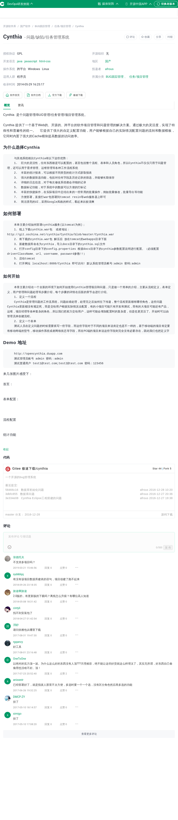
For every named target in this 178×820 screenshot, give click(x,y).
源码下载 (167, 515)
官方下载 (62, 95)
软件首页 (14, 95)
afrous (144, 490)
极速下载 (86, 95)
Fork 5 (167, 469)
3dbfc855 (11, 494)
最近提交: (11, 486)
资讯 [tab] (21, 106)
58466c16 (11, 490)
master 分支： (14, 515)
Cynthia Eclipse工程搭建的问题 (41, 498)
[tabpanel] (89, 428)
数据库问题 (27, 494)
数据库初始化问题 (32, 490)
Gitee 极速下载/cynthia (30, 469)
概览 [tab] (7, 106)
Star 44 (157, 469)
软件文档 (38, 95)
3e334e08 (11, 498)
